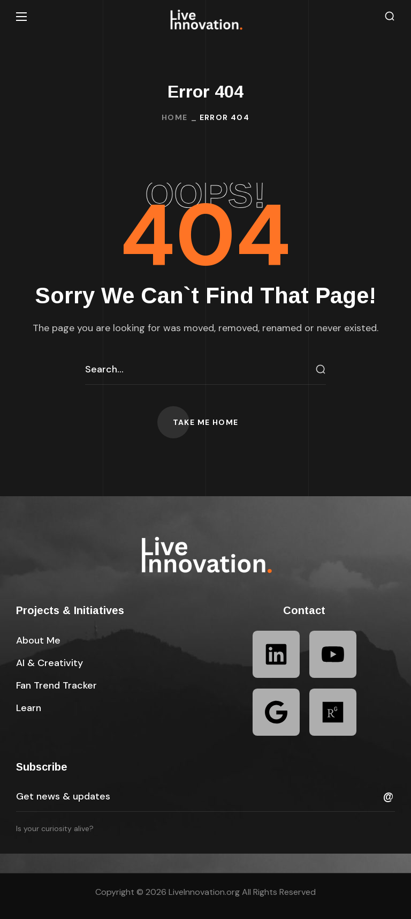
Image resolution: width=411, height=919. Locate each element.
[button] (389, 16)
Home (175, 117)
